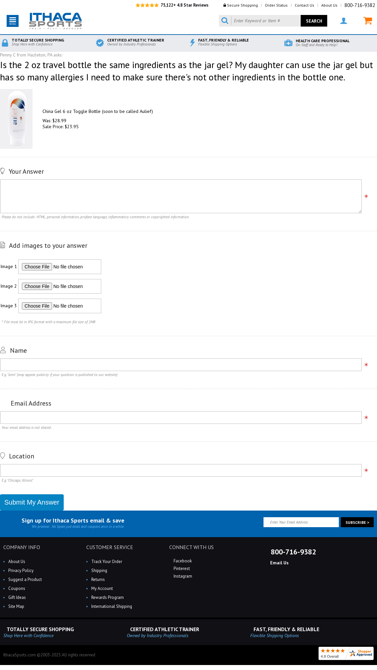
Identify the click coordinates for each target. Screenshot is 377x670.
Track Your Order (106, 561)
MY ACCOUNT (343, 21)
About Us (329, 5)
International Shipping (111, 606)
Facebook (182, 561)
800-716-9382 (359, 5)
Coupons (16, 588)
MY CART (367, 21)
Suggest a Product (25, 579)
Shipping (99, 570)
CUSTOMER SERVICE (109, 547)
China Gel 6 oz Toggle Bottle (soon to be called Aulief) (97, 111)
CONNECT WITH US (191, 547)
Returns (98, 579)
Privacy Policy (21, 570)
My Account (102, 588)
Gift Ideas (17, 597)
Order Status (276, 5)
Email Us (279, 563)
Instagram (182, 576)
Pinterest (181, 568)
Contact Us (304, 5)
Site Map (16, 606)
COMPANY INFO (21, 547)
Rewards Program (107, 597)
